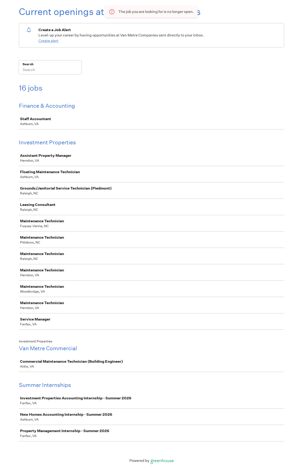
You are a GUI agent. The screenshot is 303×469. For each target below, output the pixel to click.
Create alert (48, 41)
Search (28, 64)
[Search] (50, 70)
